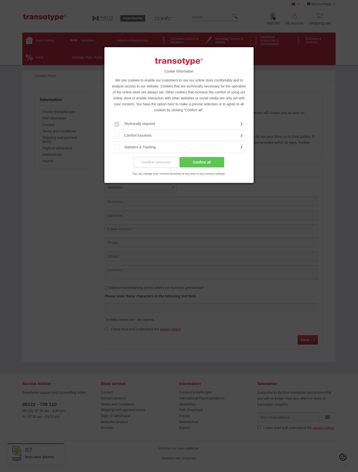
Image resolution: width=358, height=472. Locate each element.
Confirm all (202, 162)
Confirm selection (156, 162)
